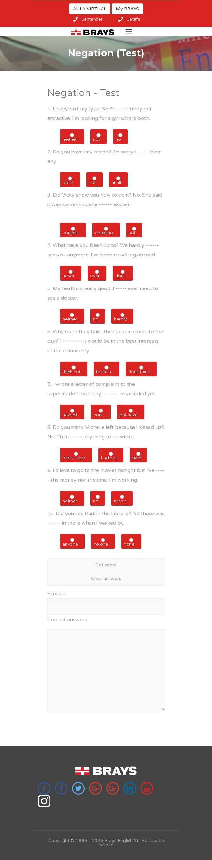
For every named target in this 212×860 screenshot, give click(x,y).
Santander (92, 19)
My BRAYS (127, 8)
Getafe (133, 19)
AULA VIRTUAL (89, 8)
